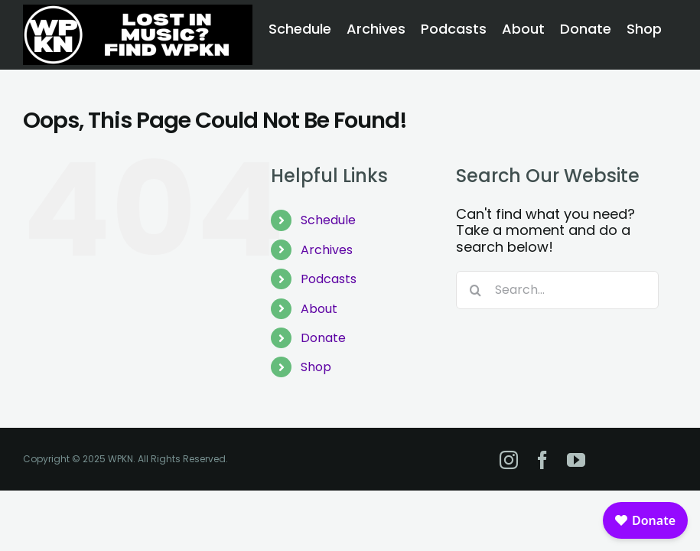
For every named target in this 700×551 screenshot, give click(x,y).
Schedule (328, 220)
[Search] (475, 290)
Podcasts (329, 279)
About (319, 309)
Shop (316, 367)
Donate (323, 338)
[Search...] (557, 290)
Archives (327, 250)
